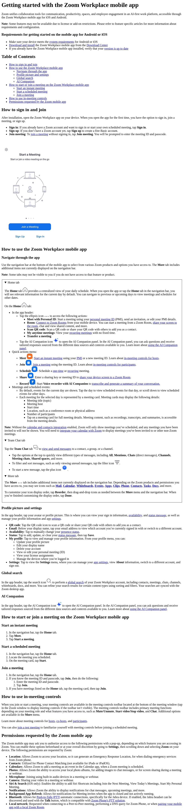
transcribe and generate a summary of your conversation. (126, 383)
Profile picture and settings (33, 74)
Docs (155, 485)
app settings (101, 562)
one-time (58, 370)
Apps (108, 485)
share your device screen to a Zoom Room (105, 377)
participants (80, 721)
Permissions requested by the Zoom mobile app (37, 101)
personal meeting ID (102, 319)
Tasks (147, 485)
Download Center (97, 45)
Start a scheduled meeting (32, 91)
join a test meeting (29, 727)
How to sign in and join (23, 64)
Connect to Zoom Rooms (51, 322)
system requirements (61, 41)
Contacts (136, 485)
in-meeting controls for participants (114, 364)
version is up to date (116, 48)
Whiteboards (85, 485)
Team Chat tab (16, 440)
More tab (13, 476)
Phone (125, 485)
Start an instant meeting (31, 88)
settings (56, 518)
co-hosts (61, 721)
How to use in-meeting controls (28, 98)
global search (76, 582)
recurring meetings (80, 332)
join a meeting (39, 134)
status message (157, 515)
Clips (116, 485)
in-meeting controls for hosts (141, 358)
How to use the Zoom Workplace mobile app (36, 67)
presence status (70, 531)
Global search (25, 78)
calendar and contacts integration (46, 427)
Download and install (22, 45)
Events (99, 485)
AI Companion (26, 81)
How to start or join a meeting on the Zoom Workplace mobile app (49, 84)
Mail (59, 485)
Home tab (14, 282)
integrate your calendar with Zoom (81, 430)
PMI (79, 358)
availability (135, 515)
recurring (73, 370)
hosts (52, 721)
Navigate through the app (32, 71)
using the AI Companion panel (148, 609)
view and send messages (56, 448)
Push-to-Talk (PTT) (48, 797)
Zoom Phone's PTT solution (108, 800)
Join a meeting (25, 95)
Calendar (69, 485)
